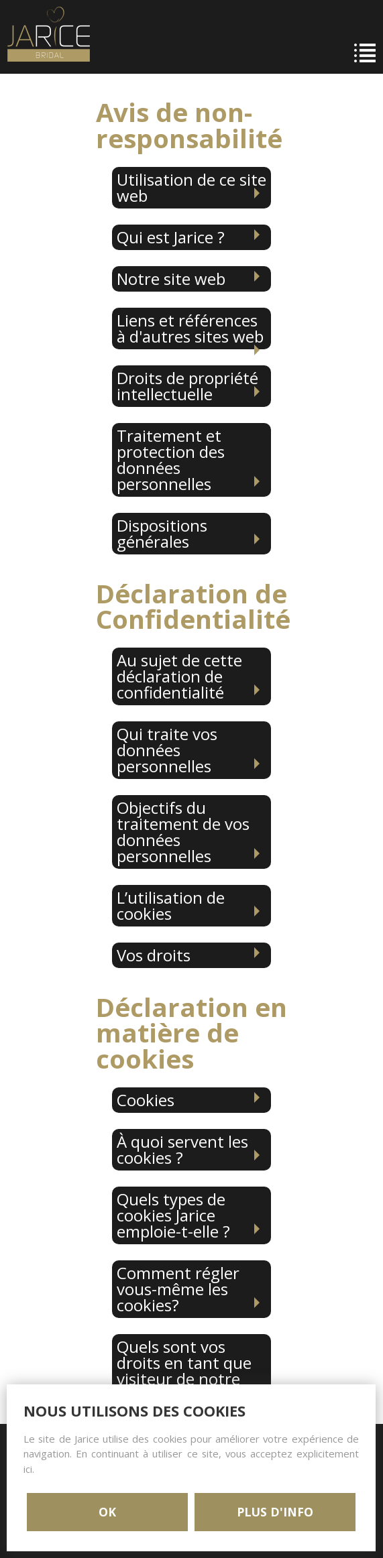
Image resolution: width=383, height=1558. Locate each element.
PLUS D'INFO (275, 1512)
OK (107, 1512)
